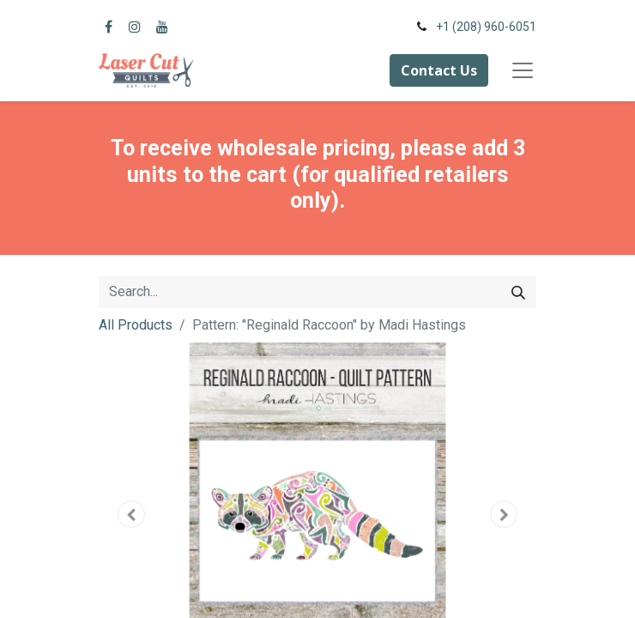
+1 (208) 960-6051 (486, 26)
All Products (135, 325)
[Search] (518, 292)
